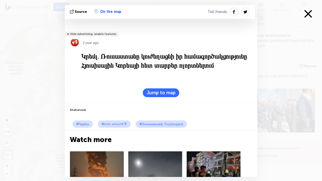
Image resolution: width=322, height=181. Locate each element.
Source (79, 12)
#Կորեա (82, 124)
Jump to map (161, 93)
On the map (107, 11)
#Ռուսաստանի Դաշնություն (161, 124)
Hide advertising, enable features (93, 34)
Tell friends (217, 12)
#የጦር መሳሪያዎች (114, 124)
